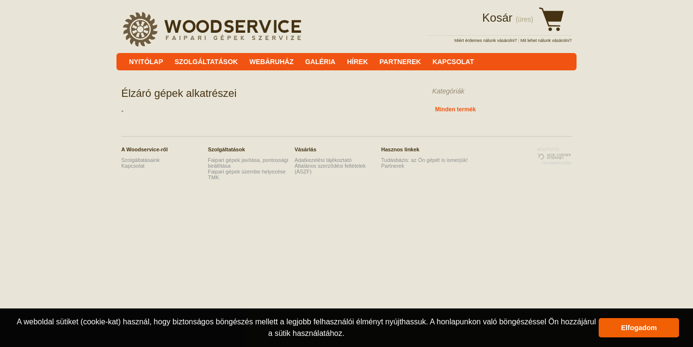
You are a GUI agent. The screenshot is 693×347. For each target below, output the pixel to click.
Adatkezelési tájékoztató (323, 160)
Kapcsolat (132, 166)
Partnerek (392, 166)
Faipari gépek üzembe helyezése (246, 171)
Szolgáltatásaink (140, 160)
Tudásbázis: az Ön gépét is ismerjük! (424, 160)
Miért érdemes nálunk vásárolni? (485, 40)
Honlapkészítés (557, 162)
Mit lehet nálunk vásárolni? (546, 40)
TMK (213, 177)
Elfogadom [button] (639, 328)
